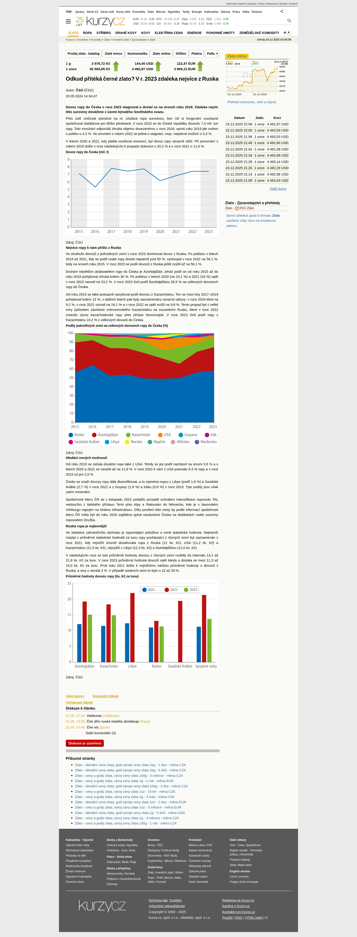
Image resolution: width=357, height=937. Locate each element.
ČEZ (209, 19)
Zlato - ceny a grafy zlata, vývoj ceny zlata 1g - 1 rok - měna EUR (124, 781)
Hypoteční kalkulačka (79, 876)
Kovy (145, 33)
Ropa (185, 23)
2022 (128, 499)
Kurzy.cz (70, 39)
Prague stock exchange (244, 881)
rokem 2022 (124, 134)
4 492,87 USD (142, 69)
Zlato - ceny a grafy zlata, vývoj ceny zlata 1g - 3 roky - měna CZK (125, 797)
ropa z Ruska (149, 543)
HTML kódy (254, 917)
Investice (83, 39)
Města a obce (197, 845)
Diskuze (257, 11)
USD (136, 23)
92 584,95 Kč (100, 69)
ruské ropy (116, 259)
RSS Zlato (244, 208)
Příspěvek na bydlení (78, 860)
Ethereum (180, 860)
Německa (176, 504)
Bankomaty (125, 840)
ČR (96, 499)
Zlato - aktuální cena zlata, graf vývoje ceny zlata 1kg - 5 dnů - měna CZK (130, 770)
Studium (293, 3)
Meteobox (272, 3)
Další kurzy (278, 188)
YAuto (261, 3)
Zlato (228, 208)
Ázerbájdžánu (159, 282)
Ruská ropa (75, 526)
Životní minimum (76, 871)
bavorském (209, 504)
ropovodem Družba (80, 520)
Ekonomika (154, 855)
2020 (83, 141)
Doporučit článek (106, 696)
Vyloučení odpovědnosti (167, 906)
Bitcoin (161, 11)
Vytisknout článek (79, 702)
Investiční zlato (120, 39)
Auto (232, 845)
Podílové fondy (170, 850)
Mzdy (174, 855)
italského (93, 504)
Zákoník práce (197, 871)
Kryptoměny (155, 860)
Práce (236, 11)
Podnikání (195, 840)
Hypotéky (174, 11)
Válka (245, 11)
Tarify (186, 11)
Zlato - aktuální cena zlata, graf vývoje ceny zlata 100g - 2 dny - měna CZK (131, 786)
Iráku (147, 487)
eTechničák (246, 854)
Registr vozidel (239, 850)
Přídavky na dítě (76, 855)
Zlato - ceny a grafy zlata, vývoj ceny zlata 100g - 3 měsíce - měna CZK (129, 775)
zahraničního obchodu (103, 532)
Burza (151, 845)
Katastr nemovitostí (200, 850)
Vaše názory (75, 696)
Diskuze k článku (80, 708)
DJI (159, 23)
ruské (200, 515)
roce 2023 (113, 107)
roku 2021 (117, 565)
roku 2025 (109, 515)
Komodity (139, 11)
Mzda (125, 862)
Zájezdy (251, 3)
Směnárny (113, 850)
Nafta (177, 877)
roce (100, 146)
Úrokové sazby (116, 845)
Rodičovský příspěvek (79, 866)
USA (138, 464)
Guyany (121, 487)
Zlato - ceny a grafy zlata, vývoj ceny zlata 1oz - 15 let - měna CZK (125, 791)
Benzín (168, 877)
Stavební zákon (198, 876)
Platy (133, 862)
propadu (133, 146)
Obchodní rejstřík (235, 3)
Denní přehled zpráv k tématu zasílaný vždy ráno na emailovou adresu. (253, 221)
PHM (160, 877)
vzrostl (100, 304)
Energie (197, 11)
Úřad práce (113, 862)
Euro (124, 850)
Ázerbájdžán (152, 271)
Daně (192, 881)
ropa (143, 118)
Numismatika (137, 53)
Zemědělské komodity (259, 33)
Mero (89, 499)
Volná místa (124, 856)
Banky (111, 840)
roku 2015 (97, 264)
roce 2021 (181, 146)
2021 (95, 141)
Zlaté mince (113, 53)
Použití (227, 917)
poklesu (199, 254)
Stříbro (181, 53)
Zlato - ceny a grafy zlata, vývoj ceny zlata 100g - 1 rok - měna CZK (126, 823)
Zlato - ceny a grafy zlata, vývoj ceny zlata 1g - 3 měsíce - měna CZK (127, 818)
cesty (166, 510)
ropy (81, 107)
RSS (238, 917)
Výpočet (87, 840)
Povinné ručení (75, 881)
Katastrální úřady (199, 855)
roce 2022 (192, 259)
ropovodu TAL (207, 499)
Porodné (129, 873)
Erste (209, 23)
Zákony (225, 11)
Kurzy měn (123, 11)
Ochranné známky (200, 860)
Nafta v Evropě (157, 881)
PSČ (209, 845)
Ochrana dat (158, 900)
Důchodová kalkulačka (79, 850)
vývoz (84, 315)
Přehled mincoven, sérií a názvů (251, 102)
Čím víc (93, 727)
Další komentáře (98, 733)
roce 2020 (198, 299)
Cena (241, 845)
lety (197, 294)
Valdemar (94, 716)
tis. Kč (174, 543)
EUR (136, 19)
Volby (233, 865)
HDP (166, 855)
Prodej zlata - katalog (83, 53)
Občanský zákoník (200, 866)
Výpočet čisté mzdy (77, 845)
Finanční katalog (240, 859)
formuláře (202, 881)
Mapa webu (245, 865)
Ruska (116, 248)
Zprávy (79, 11)
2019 (69, 259)
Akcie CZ (92, 11)
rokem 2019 (75, 146)
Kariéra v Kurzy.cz (236, 906)
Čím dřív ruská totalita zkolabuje (113, 721)
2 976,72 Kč (101, 63)
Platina (196, 53)
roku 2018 (184, 107)
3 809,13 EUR (184, 69)
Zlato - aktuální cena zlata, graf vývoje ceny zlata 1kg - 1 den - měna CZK (130, 765)
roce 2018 (166, 129)
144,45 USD (144, 63)
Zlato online (162, 53)
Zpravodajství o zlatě (143, 39)
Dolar (132, 850)
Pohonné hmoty (220, 33)
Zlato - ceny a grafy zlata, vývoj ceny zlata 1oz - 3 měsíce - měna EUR (128, 807)
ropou (164, 482)
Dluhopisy (154, 850)
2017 (205, 294)
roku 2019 (193, 129)
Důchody (112, 884)
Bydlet (283, 3)
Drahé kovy (126, 33)
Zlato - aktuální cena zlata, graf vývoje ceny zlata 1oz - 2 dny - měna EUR (130, 802)
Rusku (182, 309)
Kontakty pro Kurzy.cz (238, 912)
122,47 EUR (186, 63)
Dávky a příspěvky (119, 868)
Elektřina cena (169, 33)
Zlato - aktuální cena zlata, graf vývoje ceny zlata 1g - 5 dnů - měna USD (130, 813)
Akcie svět (107, 11)
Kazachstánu (164, 294)
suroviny (80, 112)
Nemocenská (115, 873)
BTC (159, 19)
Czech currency (239, 876)
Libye (176, 482)
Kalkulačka (211, 11)
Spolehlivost (253, 845)
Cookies (175, 900)
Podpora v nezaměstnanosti (124, 878)
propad (196, 304)
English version (240, 871)
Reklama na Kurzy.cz (238, 900)
